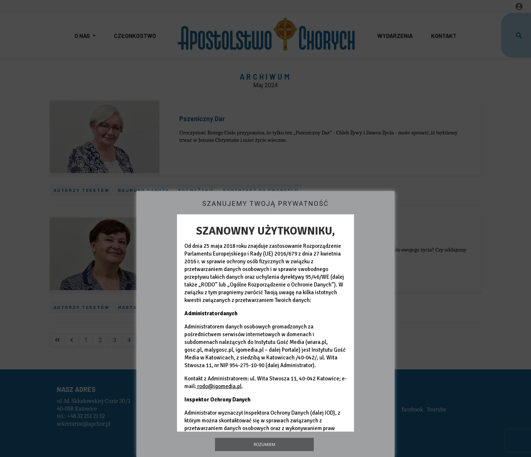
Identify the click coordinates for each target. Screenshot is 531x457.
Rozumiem (264, 444)
